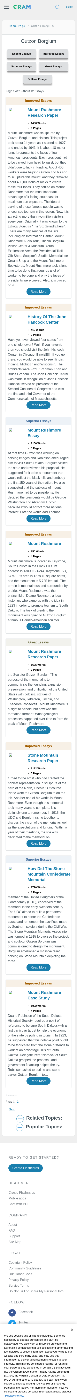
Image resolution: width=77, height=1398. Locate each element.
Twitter (22, 1322)
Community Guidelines (24, 1268)
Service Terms (18, 1285)
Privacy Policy (18, 1280)
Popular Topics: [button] (44, 1127)
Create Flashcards (25, 1168)
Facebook (25, 1312)
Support (14, 1236)
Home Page (17, 26)
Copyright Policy (20, 1262)
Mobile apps (17, 1198)
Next (12, 1109)
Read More (38, 291)
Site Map (14, 1242)
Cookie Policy (12, 1359)
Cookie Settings (13, 1375)
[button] (6, 7)
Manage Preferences (23, 1291)
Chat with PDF (18, 1204)
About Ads (9, 1364)
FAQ (11, 1230)
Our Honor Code (20, 1274)
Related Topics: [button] (44, 1118)
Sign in (69, 6)
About (12, 1224)
